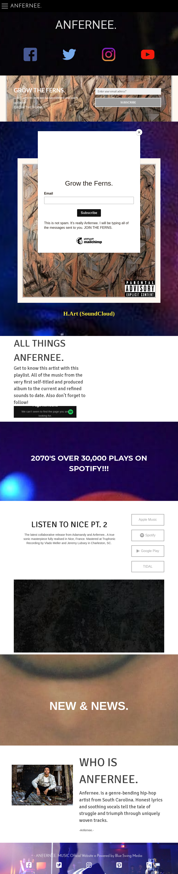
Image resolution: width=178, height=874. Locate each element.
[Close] (139, 132)
